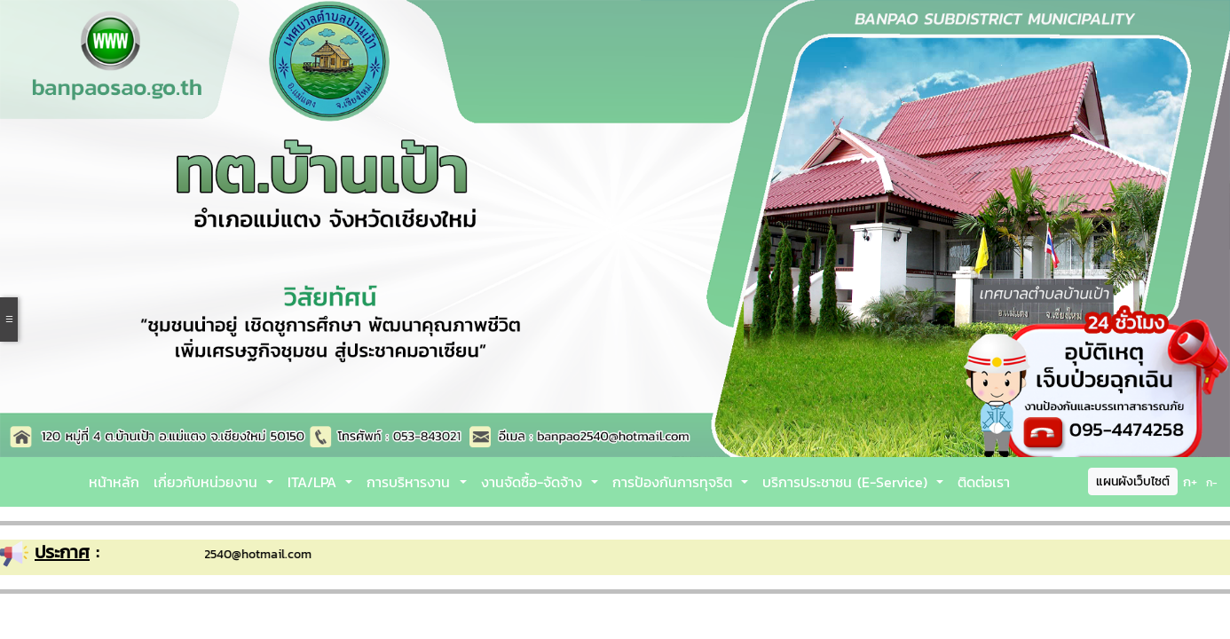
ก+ (1190, 481)
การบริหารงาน (411, 482)
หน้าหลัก (114, 482)
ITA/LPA (315, 482)
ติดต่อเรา (984, 482)
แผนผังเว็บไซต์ (1133, 481)
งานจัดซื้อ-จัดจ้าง (534, 482)
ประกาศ (62, 552)
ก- (1212, 483)
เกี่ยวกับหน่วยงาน (208, 482)
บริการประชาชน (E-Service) (847, 482)
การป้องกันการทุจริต (674, 482)
